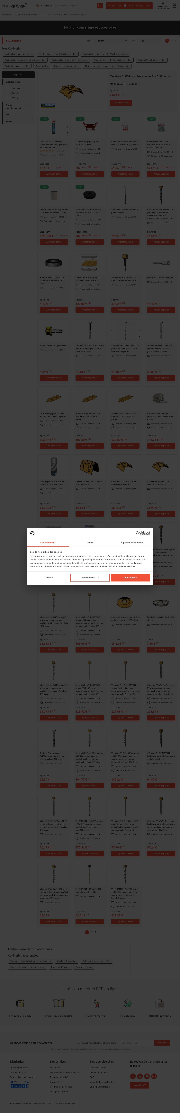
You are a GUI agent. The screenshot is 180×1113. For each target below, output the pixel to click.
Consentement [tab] (47, 542)
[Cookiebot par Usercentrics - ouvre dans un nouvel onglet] (138, 533)
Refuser (50, 577)
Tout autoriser (130, 577)
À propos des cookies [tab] (132, 542)
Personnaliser (90, 577)
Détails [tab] (90, 542)
